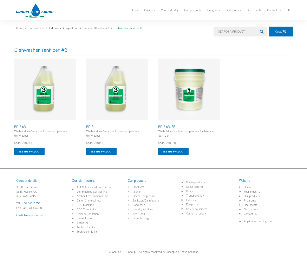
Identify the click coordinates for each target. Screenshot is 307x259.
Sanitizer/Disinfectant (96, 28)
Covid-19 (149, 10)
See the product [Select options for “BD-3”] (101, 151)
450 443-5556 (31, 203)
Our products (193, 10)
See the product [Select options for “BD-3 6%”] (29, 151)
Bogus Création (189, 252)
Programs (213, 10)
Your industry (169, 10)
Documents (254, 10)
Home (134, 10)
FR (288, 10)
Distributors (233, 10)
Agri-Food (72, 28)
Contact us (274, 10)
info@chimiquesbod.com (30, 215)
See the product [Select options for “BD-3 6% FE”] (173, 151)
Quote (280, 31)
